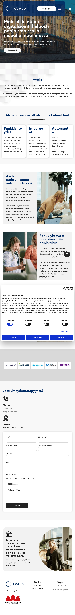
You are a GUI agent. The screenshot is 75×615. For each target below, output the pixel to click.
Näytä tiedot (65, 330)
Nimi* (8, 434)
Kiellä (14, 336)
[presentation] (21, 494)
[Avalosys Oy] (10, 364)
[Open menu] (70, 9)
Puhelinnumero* (11, 443)
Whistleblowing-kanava (14, 613)
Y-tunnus (9, 451)
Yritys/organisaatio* (45, 443)
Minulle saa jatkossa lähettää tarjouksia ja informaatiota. (26, 476)
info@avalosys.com (10, 409)
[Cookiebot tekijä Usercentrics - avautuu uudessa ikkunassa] (64, 286)
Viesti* (8, 459)
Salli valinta (37, 336)
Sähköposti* (42, 434)
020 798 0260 (7, 406)
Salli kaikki (61, 336)
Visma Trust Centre (60, 613)
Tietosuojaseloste (37, 613)
